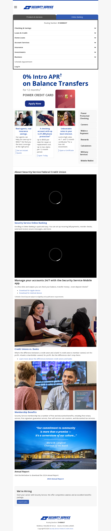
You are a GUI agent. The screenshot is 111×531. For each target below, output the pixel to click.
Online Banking (77, 17)
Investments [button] (20, 52)
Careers (84, 124)
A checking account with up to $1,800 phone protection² (45, 132)
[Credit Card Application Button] (35, 104)
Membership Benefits (26, 412)
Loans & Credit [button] (21, 33)
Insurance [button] (19, 47)
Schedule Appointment (23, 62)
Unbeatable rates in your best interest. (66, 131)
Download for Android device (30, 293)
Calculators (86, 146)
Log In (17, 66)
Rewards (85, 139)
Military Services (84, 153)
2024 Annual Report (55, 479)
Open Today (43, 155)
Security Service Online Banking (31, 222)
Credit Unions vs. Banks (27, 349)
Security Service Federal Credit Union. (61, 529)
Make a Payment (84, 132)
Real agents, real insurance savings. (23, 131)
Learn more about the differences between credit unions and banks (45, 359)
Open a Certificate (66, 150)
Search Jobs (22, 502)
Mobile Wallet (87, 160)
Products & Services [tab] (34, 17)
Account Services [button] (22, 42)
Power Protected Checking (84, 116)
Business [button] (18, 57)
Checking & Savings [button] (23, 28)
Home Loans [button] (20, 38)
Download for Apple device (29, 290)
